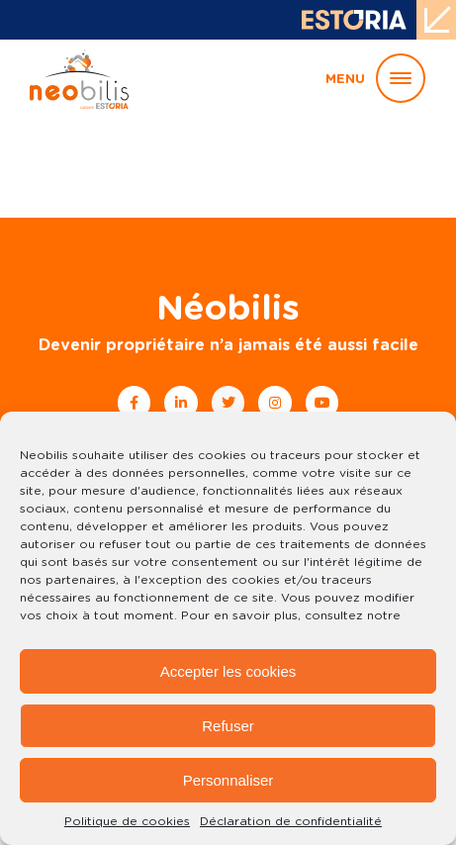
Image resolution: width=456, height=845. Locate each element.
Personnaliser (228, 780)
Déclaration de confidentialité (291, 821)
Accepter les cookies (228, 671)
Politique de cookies (127, 821)
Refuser (228, 725)
